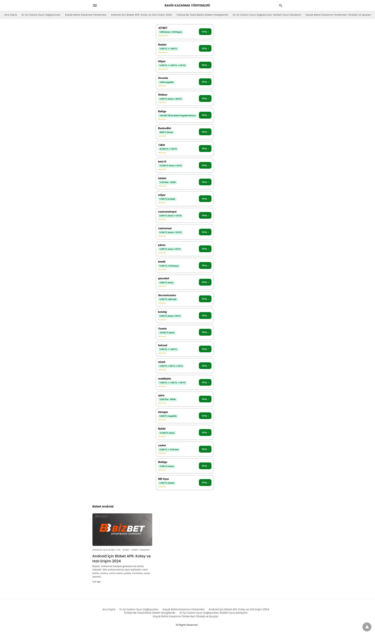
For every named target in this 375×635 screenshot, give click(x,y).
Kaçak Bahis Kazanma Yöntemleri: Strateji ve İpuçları (338, 14)
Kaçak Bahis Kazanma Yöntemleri (85, 14)
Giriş (205, 31)
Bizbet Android (141, 550)
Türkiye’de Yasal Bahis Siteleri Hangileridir (202, 14)
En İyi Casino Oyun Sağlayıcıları (41, 14)
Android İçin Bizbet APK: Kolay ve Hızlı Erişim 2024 (141, 14)
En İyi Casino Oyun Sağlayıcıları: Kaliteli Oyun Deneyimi (267, 14)
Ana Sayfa (10, 14)
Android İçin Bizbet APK (106, 550)
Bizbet (126, 550)
